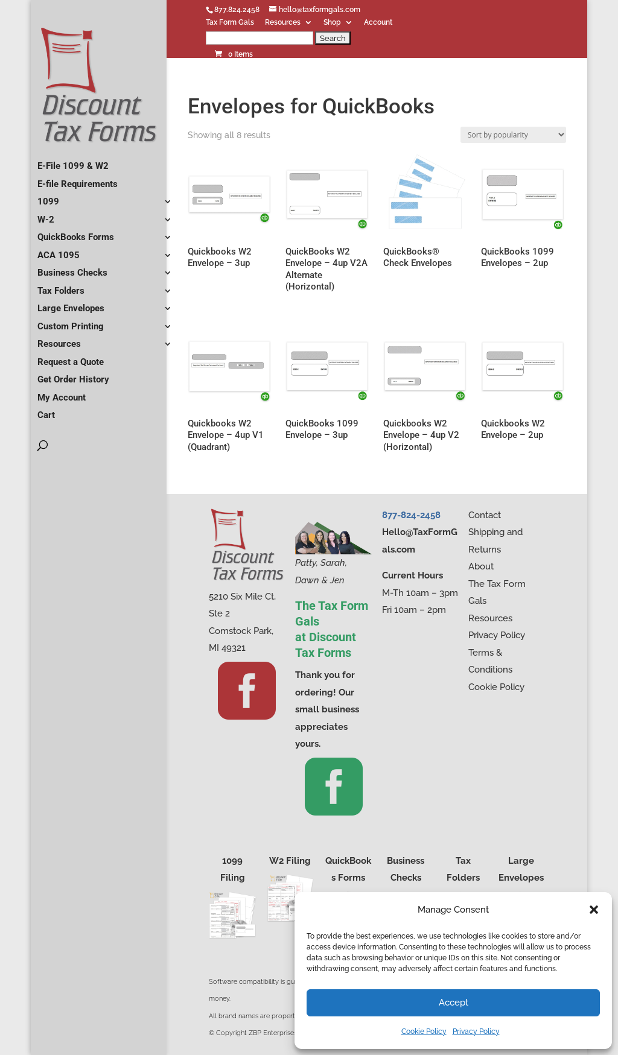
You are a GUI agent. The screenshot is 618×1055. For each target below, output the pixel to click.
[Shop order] (513, 135)
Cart (46, 410)
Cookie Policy (424, 1031)
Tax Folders (60, 286)
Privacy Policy (476, 1031)
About (481, 566)
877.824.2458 (237, 9)
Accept (453, 1002)
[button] (594, 910)
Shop (332, 23)
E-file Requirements (77, 179)
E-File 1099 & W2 (73, 161)
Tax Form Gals (230, 23)
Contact (484, 515)
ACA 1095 (58, 250)
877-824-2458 (411, 515)
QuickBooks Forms (75, 232)
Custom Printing (70, 321)
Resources (283, 23)
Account (378, 23)
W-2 (45, 215)
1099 (48, 196)
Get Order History (73, 374)
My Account (61, 392)
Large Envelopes (70, 303)
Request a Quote (70, 357)
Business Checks (72, 268)
